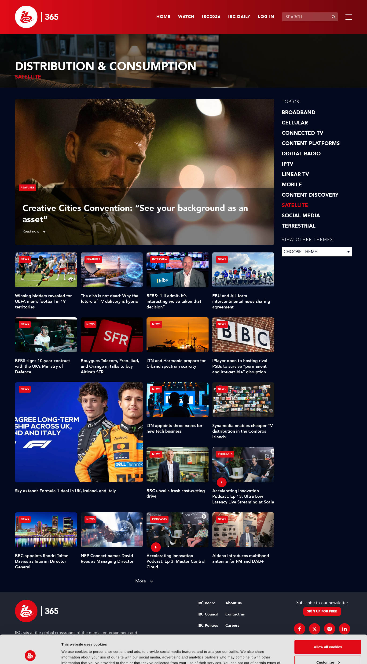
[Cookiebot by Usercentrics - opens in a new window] (30, 654)
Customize (328, 636)
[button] (348, 17)
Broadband (299, 112)
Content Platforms (311, 143)
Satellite (295, 205)
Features (27, 187)
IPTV (287, 164)
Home (163, 17)
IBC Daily (239, 17)
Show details (72, 655)
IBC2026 (211, 17)
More (140, 581)
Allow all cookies (328, 620)
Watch (186, 17)
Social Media (301, 215)
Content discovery (310, 195)
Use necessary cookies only (328, 651)
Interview (160, 259)
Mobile (292, 184)
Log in (266, 17)
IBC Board (207, 603)
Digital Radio (301, 153)
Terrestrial (299, 225)
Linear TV (295, 174)
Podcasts (225, 454)
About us (233, 603)
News (25, 389)
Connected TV (302, 133)
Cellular (295, 122)
